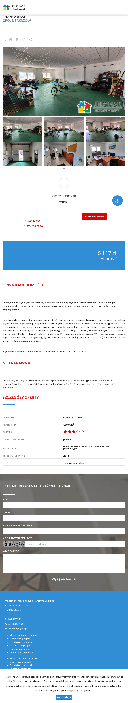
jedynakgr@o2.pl (17, 628)
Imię (5, 499)
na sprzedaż (23, 658)
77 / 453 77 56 (33, 226)
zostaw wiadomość (94, 217)
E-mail (7, 512)
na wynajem (23, 634)
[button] (12, 81)
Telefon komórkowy (17, 525)
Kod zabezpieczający (17, 538)
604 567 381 (33, 221)
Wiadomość (11, 551)
